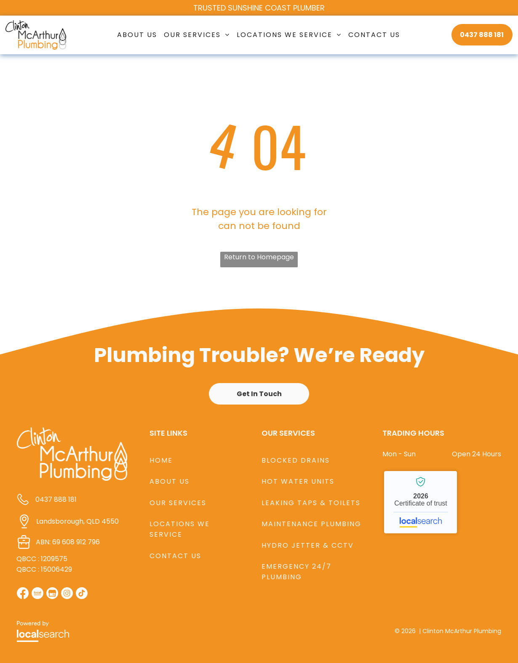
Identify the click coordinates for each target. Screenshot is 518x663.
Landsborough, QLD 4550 (77, 521)
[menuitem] (137, 34)
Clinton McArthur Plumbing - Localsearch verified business (420, 502)
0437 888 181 (56, 499)
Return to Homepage (259, 257)
